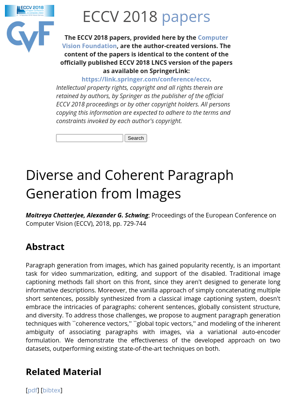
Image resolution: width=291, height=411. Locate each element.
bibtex (52, 390)
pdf (32, 390)
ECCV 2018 (120, 16)
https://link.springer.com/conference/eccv (145, 79)
